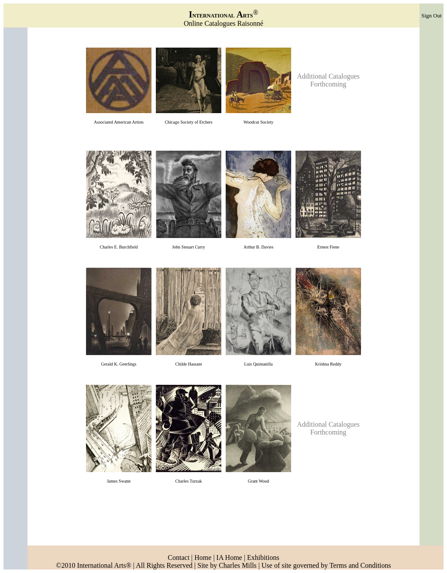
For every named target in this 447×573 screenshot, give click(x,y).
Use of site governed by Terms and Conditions (326, 565)
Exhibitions (263, 557)
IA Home (229, 557)
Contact (178, 557)
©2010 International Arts (91, 565)
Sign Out (431, 15)
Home (202, 557)
